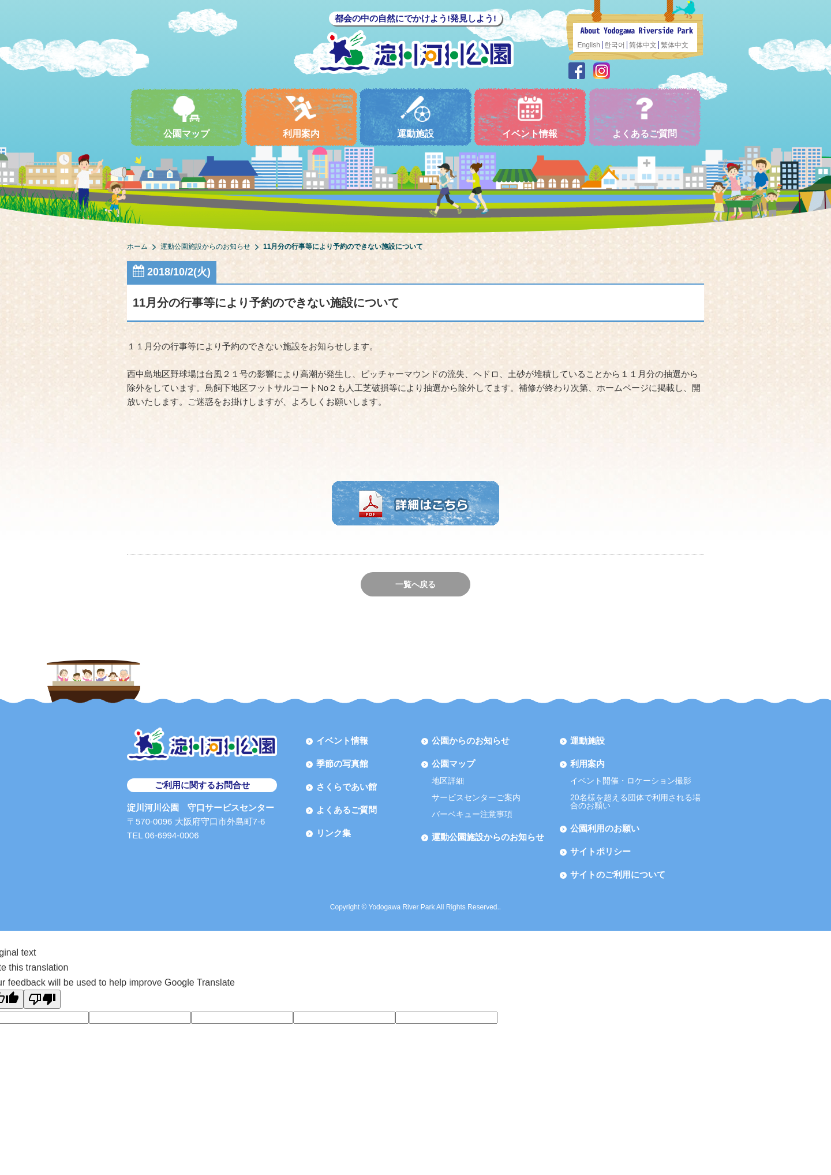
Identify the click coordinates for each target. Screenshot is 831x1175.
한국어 (614, 45)
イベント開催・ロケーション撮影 (630, 780)
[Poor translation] (42, 999)
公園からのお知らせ (471, 740)
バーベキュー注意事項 (472, 814)
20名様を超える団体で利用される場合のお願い (635, 801)
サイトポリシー (600, 851)
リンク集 (333, 833)
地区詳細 (448, 780)
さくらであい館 (346, 787)
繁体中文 (674, 45)
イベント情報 (529, 117)
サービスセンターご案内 (476, 797)
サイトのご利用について (617, 874)
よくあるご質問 (644, 117)
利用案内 (301, 117)
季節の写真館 (342, 764)
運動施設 (415, 117)
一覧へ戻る (415, 584)
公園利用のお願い (604, 828)
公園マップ (186, 117)
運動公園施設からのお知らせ (488, 837)
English (589, 45)
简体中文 (643, 45)
